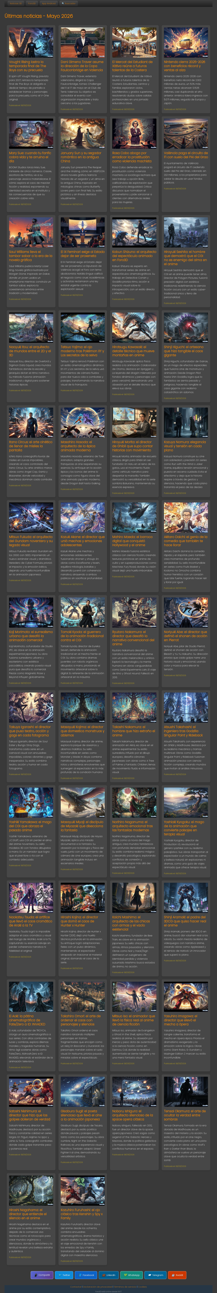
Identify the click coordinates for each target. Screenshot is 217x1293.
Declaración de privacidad (97, 1286)
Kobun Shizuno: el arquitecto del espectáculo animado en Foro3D (134, 256)
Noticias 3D (16, 3)
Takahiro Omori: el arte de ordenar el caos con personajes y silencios (81, 1020)
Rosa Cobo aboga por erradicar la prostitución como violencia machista (131, 157)
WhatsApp (132, 1275)
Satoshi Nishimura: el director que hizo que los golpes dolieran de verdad (29, 1115)
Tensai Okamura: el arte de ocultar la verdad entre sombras (185, 1115)
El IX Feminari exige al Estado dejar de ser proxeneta (83, 254)
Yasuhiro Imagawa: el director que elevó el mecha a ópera (180, 1020)
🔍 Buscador (68, 3)
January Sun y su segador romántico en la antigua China (81, 157)
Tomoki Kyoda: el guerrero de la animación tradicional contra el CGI (82, 636)
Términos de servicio (125, 1286)
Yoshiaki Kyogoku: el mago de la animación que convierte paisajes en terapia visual (184, 828)
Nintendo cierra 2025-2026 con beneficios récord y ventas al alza (184, 66)
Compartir (42, 1275)
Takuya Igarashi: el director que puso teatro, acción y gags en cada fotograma (30, 731)
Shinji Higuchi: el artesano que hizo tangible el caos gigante (183, 351)
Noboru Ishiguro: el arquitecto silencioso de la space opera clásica (132, 1115)
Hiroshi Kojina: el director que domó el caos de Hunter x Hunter (79, 921)
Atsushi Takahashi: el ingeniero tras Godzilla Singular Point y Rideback (183, 731)
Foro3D (32, 3)
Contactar (75, 1286)
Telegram (155, 1275)
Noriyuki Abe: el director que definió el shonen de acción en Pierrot (185, 636)
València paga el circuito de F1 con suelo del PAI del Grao (186, 155)
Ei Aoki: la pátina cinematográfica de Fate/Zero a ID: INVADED (27, 1020)
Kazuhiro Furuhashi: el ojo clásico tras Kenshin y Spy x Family (81, 1214)
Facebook (86, 1275)
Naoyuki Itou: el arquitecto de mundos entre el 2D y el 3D (30, 351)
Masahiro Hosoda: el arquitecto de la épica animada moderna (78, 446)
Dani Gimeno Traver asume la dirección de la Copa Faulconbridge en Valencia (82, 66)
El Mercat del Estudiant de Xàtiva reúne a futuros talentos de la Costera (132, 66)
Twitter (64, 1275)
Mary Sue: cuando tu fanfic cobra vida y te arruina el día (30, 157)
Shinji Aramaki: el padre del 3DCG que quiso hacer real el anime (185, 921)
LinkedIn (108, 1275)
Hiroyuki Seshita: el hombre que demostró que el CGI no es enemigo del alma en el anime (185, 258)
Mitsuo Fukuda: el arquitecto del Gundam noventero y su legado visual (31, 541)
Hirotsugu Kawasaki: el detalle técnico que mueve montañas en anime (133, 351)
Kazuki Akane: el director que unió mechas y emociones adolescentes (83, 541)
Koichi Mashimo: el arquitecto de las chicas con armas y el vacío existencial (131, 923)
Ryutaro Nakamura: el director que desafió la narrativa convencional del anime (133, 638)
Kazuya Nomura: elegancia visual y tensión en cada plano (185, 446)
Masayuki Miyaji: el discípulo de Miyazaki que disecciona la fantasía (82, 826)
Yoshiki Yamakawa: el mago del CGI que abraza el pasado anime (30, 826)
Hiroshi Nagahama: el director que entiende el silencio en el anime (28, 1214)
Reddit (177, 1275)
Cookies (142, 1286)
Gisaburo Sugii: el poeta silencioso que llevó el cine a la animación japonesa (81, 1115)
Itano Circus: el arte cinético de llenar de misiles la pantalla (30, 446)
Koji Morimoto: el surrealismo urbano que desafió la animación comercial (31, 636)
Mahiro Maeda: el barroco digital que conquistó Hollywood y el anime (132, 541)
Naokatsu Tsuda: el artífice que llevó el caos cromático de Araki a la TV (30, 921)
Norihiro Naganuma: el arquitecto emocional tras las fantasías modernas (132, 826)
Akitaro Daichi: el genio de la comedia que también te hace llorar (185, 541)
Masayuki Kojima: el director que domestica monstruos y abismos (82, 731)
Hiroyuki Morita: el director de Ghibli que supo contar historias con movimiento (132, 446)
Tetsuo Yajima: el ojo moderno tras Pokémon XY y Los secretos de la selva (82, 351)
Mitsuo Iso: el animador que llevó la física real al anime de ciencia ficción (133, 1020)
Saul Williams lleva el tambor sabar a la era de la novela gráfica (30, 256)
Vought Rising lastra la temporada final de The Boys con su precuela (27, 66)
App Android (48, 3)
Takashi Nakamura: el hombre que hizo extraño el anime (133, 731)
